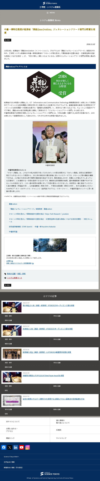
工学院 (8, 261)
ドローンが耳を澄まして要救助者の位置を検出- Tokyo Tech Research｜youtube (39, 214)
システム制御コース (14, 278)
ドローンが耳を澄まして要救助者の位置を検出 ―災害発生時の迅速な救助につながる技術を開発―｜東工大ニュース (50, 220)
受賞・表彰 (21, 273)
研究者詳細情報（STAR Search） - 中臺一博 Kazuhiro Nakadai (32, 226)
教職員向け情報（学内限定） (14, 467)
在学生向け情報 (9, 462)
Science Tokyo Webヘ (11, 456)
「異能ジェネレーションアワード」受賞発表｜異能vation (30, 209)
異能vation (13, 204)
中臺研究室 (13, 231)
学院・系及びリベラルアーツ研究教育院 (18, 263)
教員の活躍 (11, 273)
